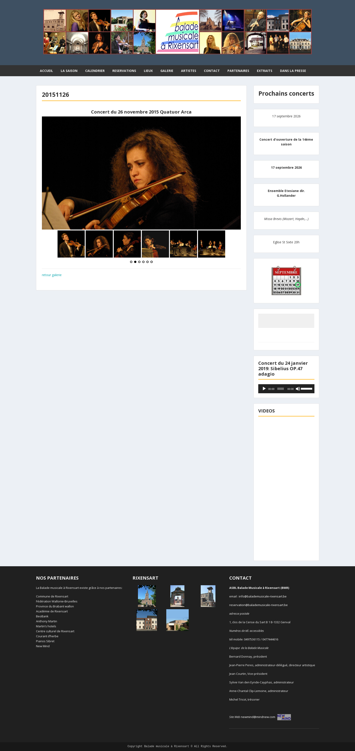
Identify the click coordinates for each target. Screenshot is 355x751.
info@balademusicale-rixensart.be (263, 596)
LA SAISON (69, 71)
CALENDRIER (95, 71)
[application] (286, 388)
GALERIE (166, 71)
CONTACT (212, 71)
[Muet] (298, 388)
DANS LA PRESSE (293, 71)
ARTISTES (188, 71)
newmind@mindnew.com (266, 717)
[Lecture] (264, 388)
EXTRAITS (264, 71)
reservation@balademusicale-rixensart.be (258, 605)
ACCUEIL (46, 71)
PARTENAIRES (238, 71)
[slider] (280, 389)
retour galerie (52, 275)
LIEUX (148, 71)
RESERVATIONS (124, 71)
